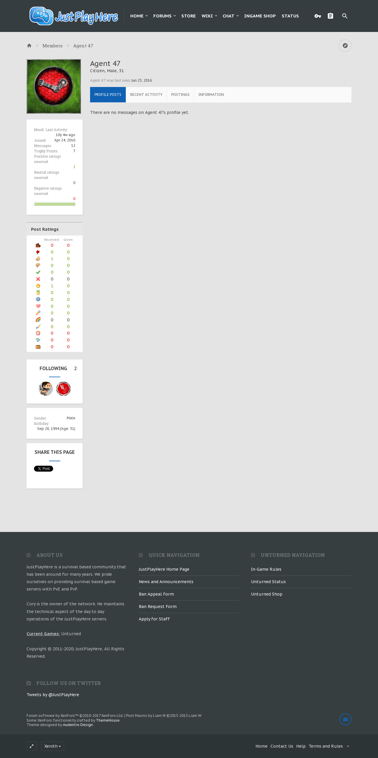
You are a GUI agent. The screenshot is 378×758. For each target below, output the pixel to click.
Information (211, 94)
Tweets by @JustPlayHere (53, 694)
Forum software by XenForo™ (75, 715)
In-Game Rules (266, 569)
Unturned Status (268, 581)
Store (188, 16)
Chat (228, 16)
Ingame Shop (260, 16)
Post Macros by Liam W (163, 715)
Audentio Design (78, 724)
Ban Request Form (158, 606)
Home (137, 16)
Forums (162, 16)
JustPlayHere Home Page (164, 569)
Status (290, 16)
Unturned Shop (266, 594)
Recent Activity (146, 94)
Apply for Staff (154, 619)
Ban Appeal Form (156, 594)
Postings (180, 94)
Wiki (207, 16)
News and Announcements (166, 581)
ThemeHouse (108, 720)
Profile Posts (107, 94)
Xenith (51, 746)
